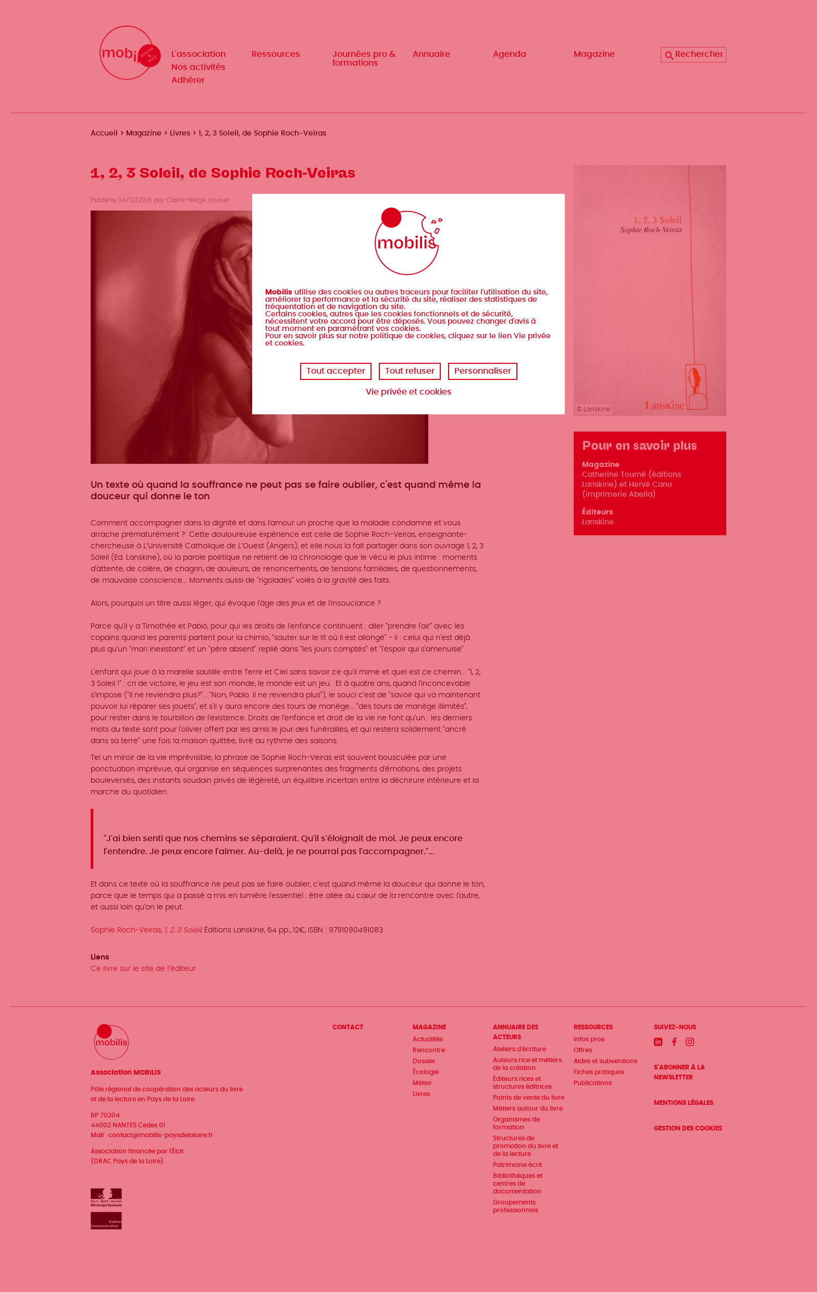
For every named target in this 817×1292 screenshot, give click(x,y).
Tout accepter (335, 371)
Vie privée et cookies (409, 392)
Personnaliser (482, 371)
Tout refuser (410, 371)
